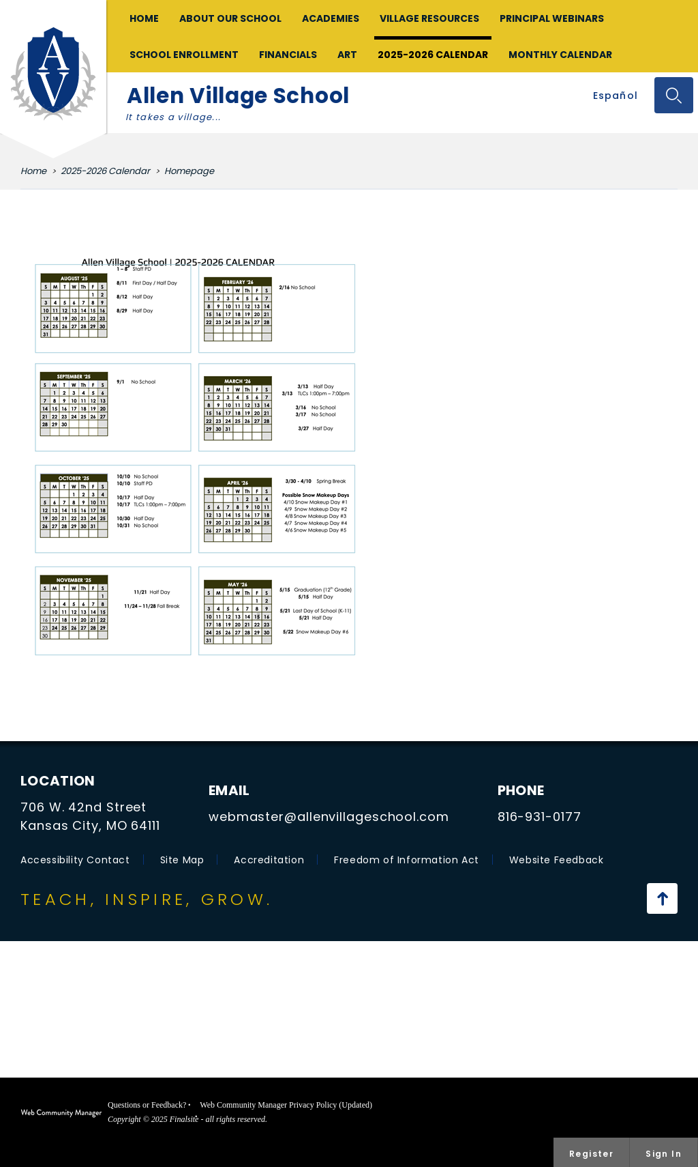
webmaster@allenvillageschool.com (329, 816)
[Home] (144, 18)
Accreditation (269, 860)
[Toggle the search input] (673, 95)
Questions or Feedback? (147, 1105)
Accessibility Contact (75, 860)
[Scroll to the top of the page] (662, 898)
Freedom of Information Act (406, 860)
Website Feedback (556, 860)
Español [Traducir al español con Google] (615, 95)
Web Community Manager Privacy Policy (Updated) (286, 1105)
